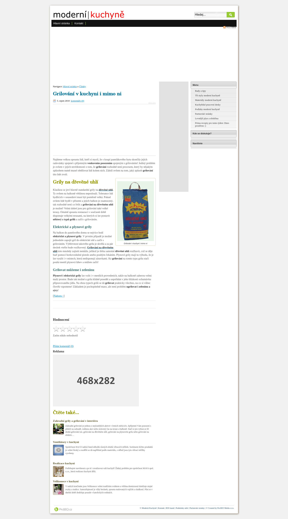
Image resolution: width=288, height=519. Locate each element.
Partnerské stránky (204, 114)
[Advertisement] (144, 54)
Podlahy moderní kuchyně (207, 109)
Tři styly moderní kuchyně (207, 95)
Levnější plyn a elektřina (206, 118)
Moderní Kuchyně (149, 508)
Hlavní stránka (61, 23)
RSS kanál (231, 27)
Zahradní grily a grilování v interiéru (75, 420)
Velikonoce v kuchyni (65, 481)
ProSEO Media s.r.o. (225, 508)
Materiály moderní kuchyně (208, 100)
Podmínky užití (182, 508)
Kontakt (78, 23)
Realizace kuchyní (64, 463)
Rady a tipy (200, 91)
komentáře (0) (77, 101)
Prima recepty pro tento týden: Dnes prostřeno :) (212, 124)
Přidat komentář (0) (63, 346)
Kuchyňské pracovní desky (208, 104)
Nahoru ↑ (59, 295)
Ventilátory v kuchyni (66, 441)
